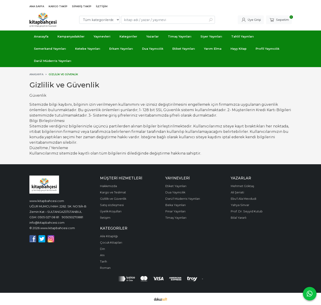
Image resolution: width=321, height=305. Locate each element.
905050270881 (72, 217)
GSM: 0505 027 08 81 (44, 217)
